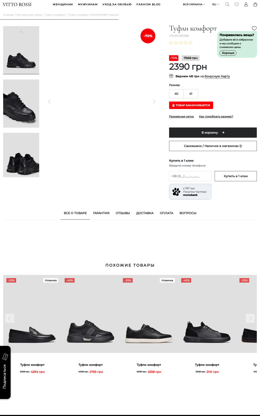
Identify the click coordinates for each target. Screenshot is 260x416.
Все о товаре (75, 220)
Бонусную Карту (217, 83)
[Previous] (21, 39)
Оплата (166, 220)
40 (176, 100)
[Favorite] (236, 8)
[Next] (21, 177)
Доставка (144, 220)
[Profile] (245, 8)
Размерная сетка (181, 123)
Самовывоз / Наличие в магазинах (213, 152)
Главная (8, 21)
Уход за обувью (117, 7)
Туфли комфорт (55, 21)
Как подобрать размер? (216, 123)
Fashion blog (148, 7)
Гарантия (101, 220)
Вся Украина (192, 7)
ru (214, 7)
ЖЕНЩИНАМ (63, 7)
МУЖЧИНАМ (88, 7)
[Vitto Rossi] (17, 7)
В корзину (210, 139)
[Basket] (255, 8)
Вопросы (187, 220)
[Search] (227, 8)
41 (190, 100)
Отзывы (123, 220)
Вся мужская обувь (29, 21)
